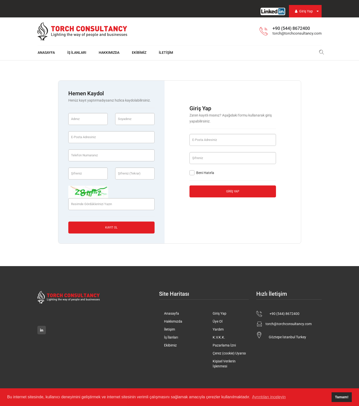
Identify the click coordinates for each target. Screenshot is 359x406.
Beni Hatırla (201, 172)
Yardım (218, 329)
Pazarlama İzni (224, 345)
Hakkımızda (109, 53)
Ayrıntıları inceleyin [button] (269, 397)
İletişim (166, 53)
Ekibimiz (139, 53)
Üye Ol (217, 321)
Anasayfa (46, 53)
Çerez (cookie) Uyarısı (229, 353)
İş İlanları (76, 53)
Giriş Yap (303, 11)
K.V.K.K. (219, 337)
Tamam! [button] (342, 397)
